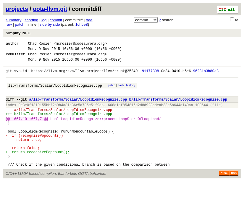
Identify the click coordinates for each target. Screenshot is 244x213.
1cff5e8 (81, 24)
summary (13, 20)
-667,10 (19, 130)
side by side (50, 24)
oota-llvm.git (50, 9)
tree (89, 20)
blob (121, 90)
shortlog (31, 20)
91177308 (150, 75)
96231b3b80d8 (206, 75)
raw (9, 24)
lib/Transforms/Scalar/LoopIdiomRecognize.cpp (55, 91)
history (130, 90)
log (43, 20)
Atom (224, 194)
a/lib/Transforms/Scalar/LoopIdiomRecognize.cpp (78, 107)
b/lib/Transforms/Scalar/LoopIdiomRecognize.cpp (178, 107)
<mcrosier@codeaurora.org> (80, 44)
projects (17, 9)
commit (56, 20)
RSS (234, 194)
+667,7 (35, 130)
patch (20, 24)
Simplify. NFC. (18, 33)
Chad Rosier (39, 44)
